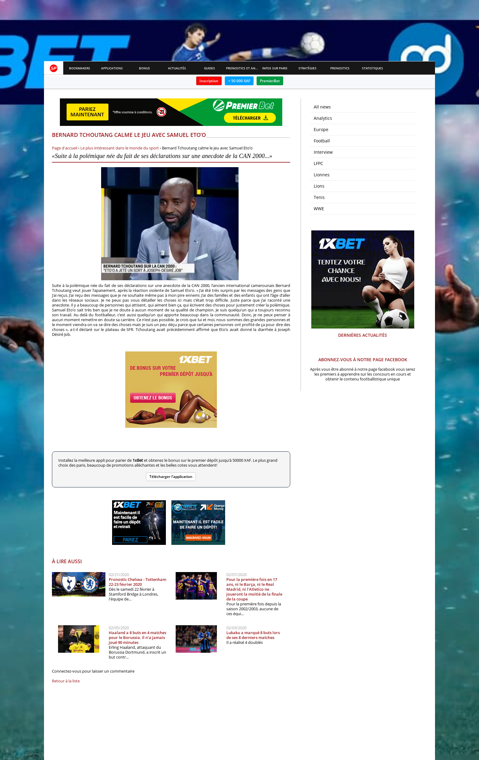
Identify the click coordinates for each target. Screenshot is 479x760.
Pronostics (339, 68)
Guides (209, 68)
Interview (323, 152)
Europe (321, 129)
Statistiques (372, 68)
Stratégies (307, 68)
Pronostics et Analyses (242, 68)
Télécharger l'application (170, 476)
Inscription (208, 80)
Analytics (323, 118)
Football (322, 141)
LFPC (318, 163)
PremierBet (270, 80)
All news (322, 107)
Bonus (144, 68)
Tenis (319, 197)
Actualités (177, 68)
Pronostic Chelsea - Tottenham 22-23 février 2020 (137, 582)
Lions (319, 186)
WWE (319, 208)
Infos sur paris (274, 68)
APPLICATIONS (112, 68)
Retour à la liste (66, 681)
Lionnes (322, 175)
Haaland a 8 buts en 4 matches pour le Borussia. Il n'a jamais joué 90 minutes (137, 637)
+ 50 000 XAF (239, 80)
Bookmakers (79, 68)
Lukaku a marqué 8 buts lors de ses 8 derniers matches (253, 635)
